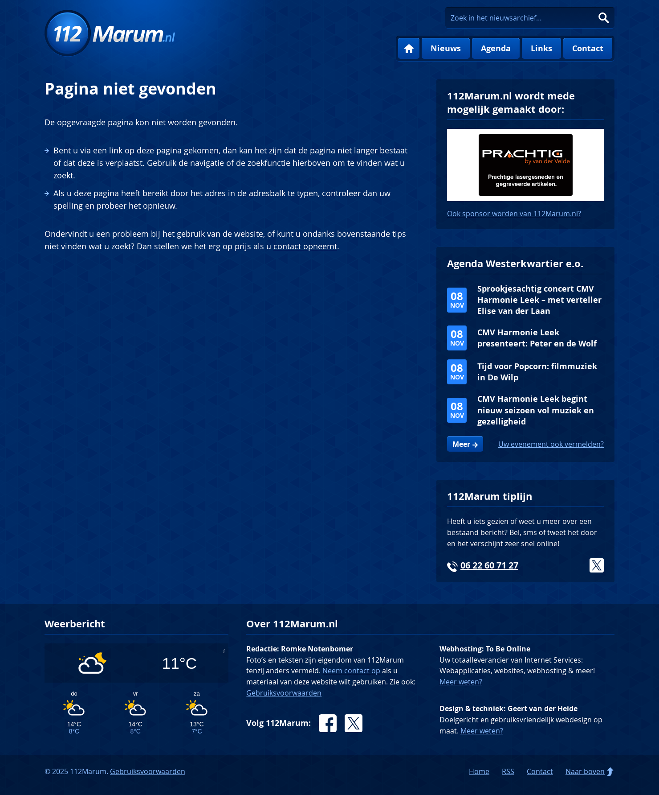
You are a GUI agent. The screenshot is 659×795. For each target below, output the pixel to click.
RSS (508, 771)
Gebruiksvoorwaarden (283, 693)
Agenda (496, 48)
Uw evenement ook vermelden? (551, 444)
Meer (461, 444)
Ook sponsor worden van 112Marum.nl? (514, 213)
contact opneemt (305, 246)
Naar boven (585, 771)
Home (408, 48)
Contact (587, 48)
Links (541, 48)
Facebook (328, 723)
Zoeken (603, 18)
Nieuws (446, 48)
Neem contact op (351, 671)
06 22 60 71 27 (489, 565)
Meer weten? (460, 682)
